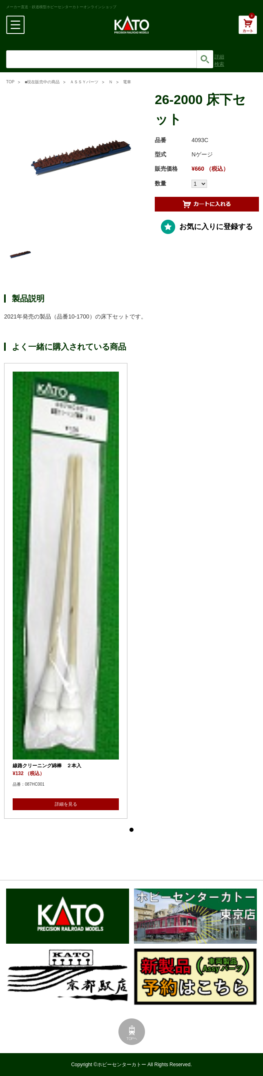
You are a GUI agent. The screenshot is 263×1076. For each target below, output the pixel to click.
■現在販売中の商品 (42, 82)
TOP (10, 82)
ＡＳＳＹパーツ (84, 82)
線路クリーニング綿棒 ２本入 (47, 766)
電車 (127, 82)
